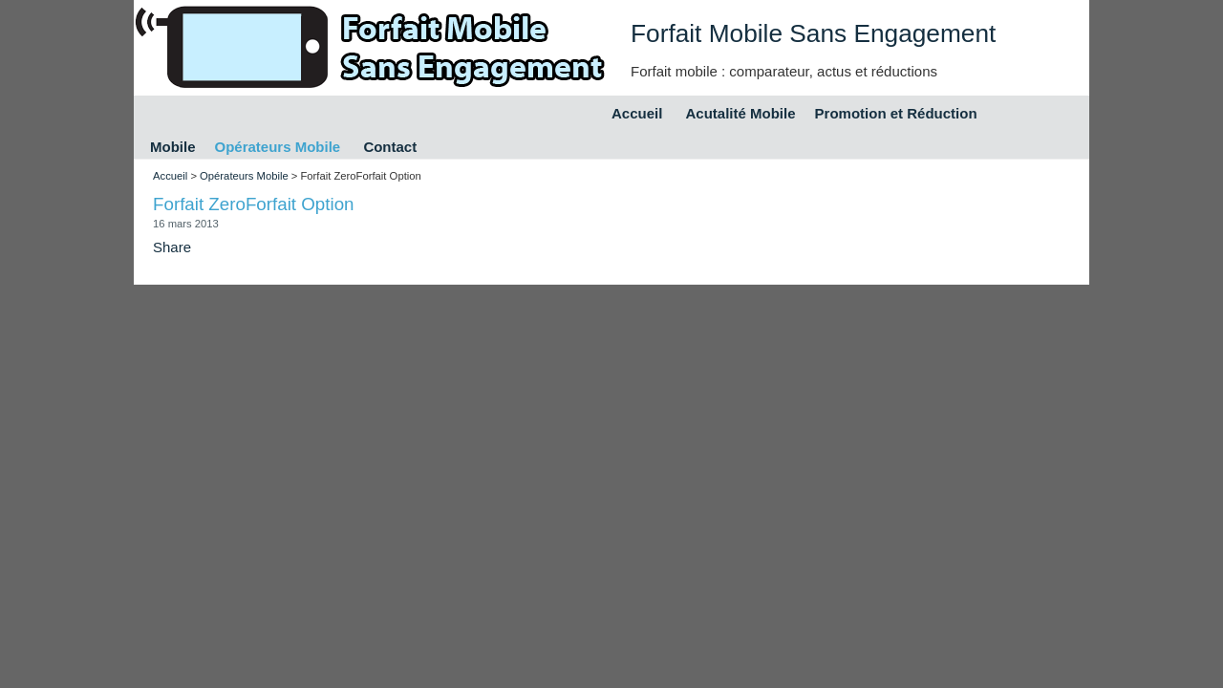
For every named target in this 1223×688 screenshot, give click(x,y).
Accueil (637, 113)
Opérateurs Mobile (278, 147)
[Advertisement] (498, 178)
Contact (390, 147)
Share (172, 247)
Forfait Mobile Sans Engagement (813, 33)
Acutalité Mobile (741, 113)
